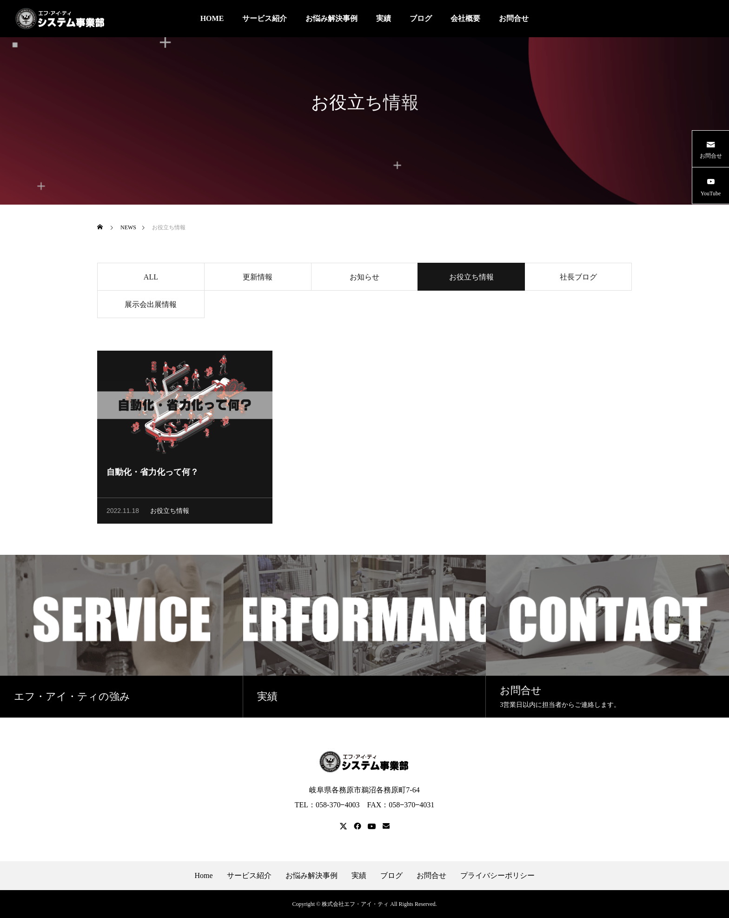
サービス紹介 (264, 18)
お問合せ (514, 18)
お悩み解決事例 (331, 18)
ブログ (421, 18)
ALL (151, 278)
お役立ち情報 (169, 512)
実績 (383, 18)
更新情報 (257, 278)
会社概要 (465, 18)
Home (203, 875)
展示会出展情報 (151, 306)
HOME (212, 18)
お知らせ (364, 278)
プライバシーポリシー (497, 875)
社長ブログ (578, 278)
